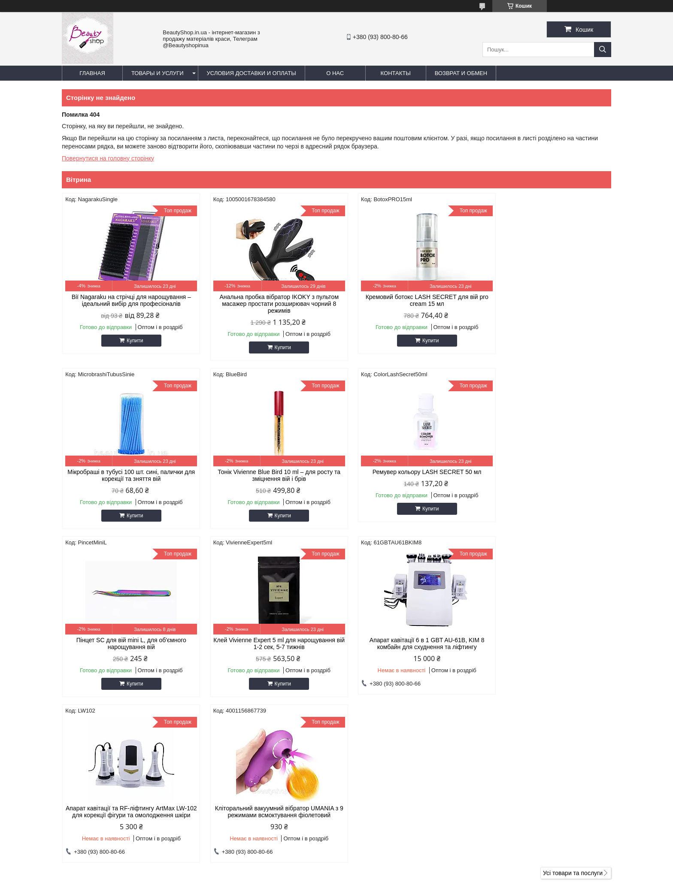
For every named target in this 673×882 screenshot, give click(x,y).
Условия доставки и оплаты (251, 73)
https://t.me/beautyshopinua (387, 798)
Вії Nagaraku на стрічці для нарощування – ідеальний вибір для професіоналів (127, 300)
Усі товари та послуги (573, 711)
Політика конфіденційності (482, 874)
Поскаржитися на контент (415, 874)
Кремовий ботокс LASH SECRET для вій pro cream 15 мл (406, 300)
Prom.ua (376, 866)
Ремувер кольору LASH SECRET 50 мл (266, 471)
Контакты (396, 73)
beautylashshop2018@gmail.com (394, 787)
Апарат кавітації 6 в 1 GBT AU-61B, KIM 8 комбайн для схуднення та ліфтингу (127, 643)
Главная (92, 73)
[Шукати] (602, 49)
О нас (335, 73)
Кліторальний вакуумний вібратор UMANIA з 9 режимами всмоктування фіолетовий (406, 643)
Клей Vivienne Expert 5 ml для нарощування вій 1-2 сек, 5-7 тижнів (546, 475)
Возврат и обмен (461, 73)
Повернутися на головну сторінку (108, 158)
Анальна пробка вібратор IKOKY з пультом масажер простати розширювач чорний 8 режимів (267, 303)
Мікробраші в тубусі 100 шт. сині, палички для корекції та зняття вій (545, 300)
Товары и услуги (157, 73)
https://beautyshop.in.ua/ (382, 776)
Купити (130, 341)
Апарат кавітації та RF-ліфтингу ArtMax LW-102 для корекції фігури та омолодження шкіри (266, 647)
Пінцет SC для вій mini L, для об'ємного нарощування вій (406, 475)
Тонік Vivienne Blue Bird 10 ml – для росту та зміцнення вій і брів (127, 475)
